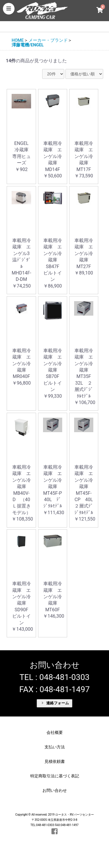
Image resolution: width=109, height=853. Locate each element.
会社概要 (55, 732)
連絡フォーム (55, 703)
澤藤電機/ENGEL (28, 45)
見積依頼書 (54, 761)
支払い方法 (54, 747)
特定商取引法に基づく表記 (54, 776)
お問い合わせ (54, 790)
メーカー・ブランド (48, 40)
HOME (18, 40)
